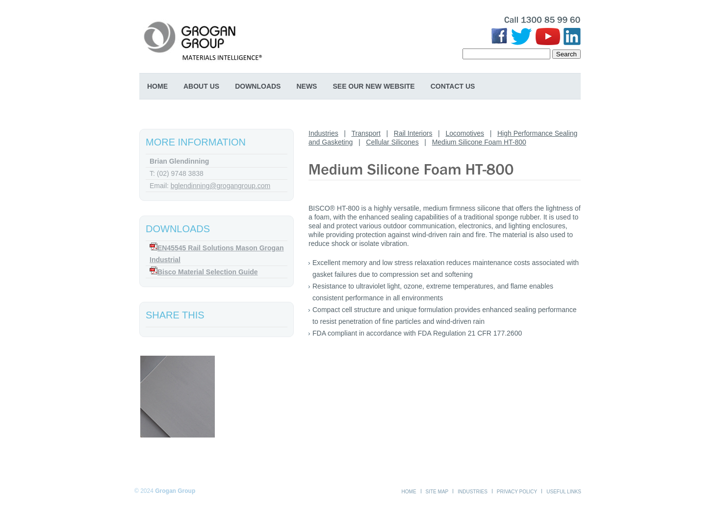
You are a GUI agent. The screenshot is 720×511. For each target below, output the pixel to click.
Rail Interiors (413, 133)
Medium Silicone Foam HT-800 (479, 142)
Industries (323, 133)
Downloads (258, 86)
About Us (201, 86)
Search (566, 54)
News (306, 86)
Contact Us (453, 86)
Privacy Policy (517, 491)
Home (157, 86)
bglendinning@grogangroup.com (220, 186)
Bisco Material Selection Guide (207, 272)
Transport (365, 133)
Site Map (437, 491)
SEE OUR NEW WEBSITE (373, 86)
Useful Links (563, 491)
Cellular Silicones (392, 142)
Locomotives (464, 133)
